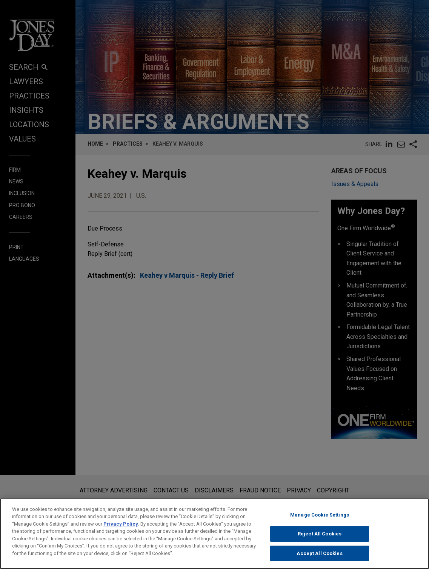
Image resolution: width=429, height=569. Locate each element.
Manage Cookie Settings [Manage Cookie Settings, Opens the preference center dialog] (319, 519)
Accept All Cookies (319, 558)
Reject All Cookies (319, 538)
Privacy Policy (120, 528)
